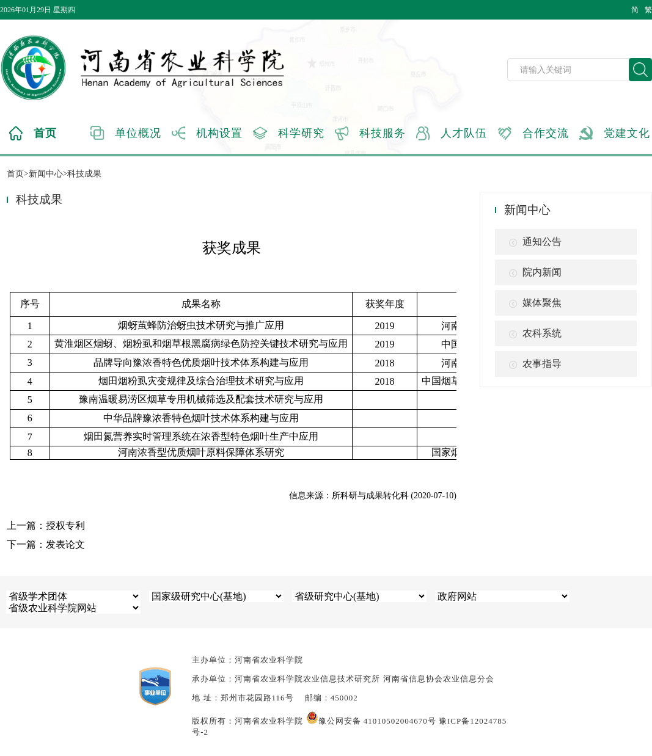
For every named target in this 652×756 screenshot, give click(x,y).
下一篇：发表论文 (46, 544)
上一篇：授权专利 (46, 525)
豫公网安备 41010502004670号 (371, 720)
